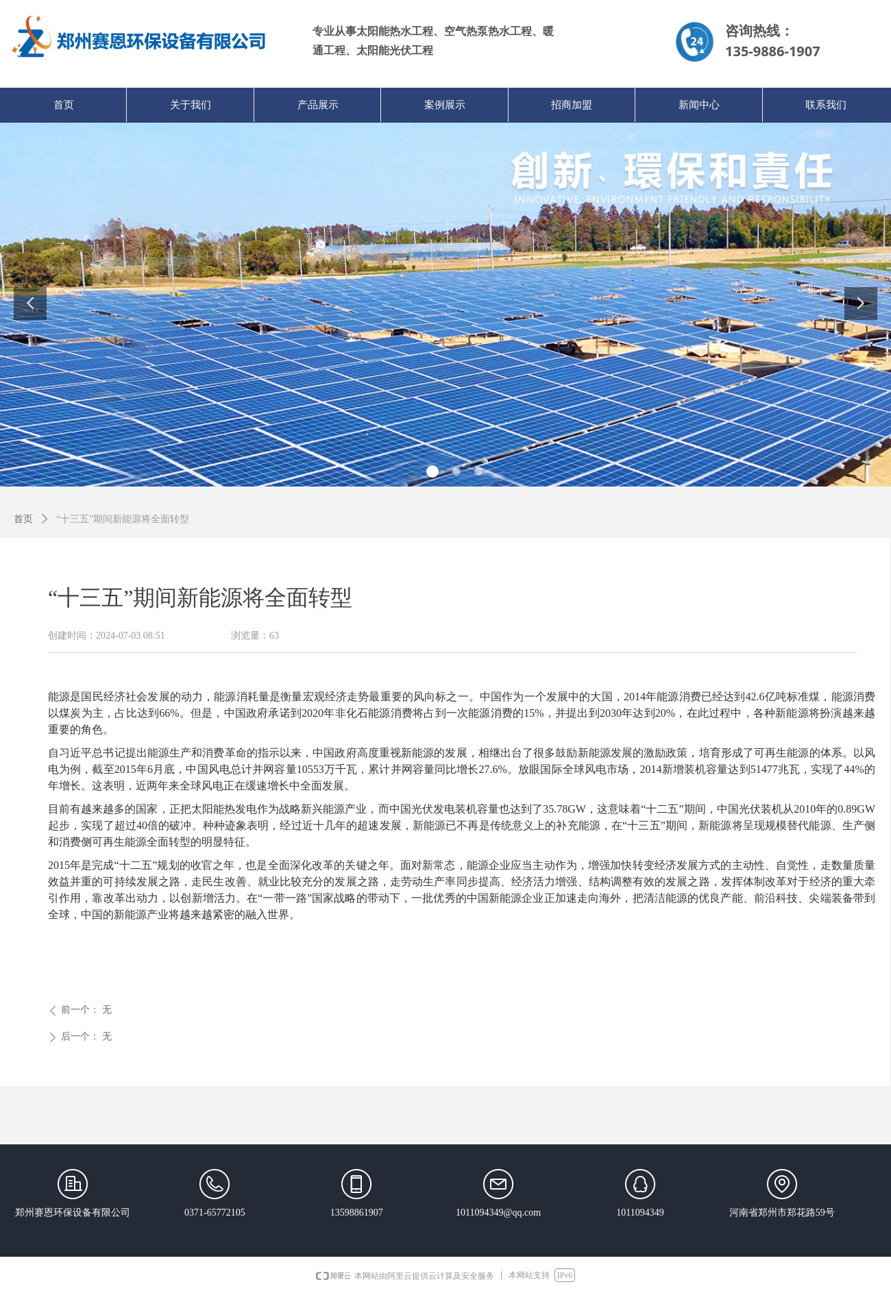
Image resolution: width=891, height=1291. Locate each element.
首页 (23, 519)
